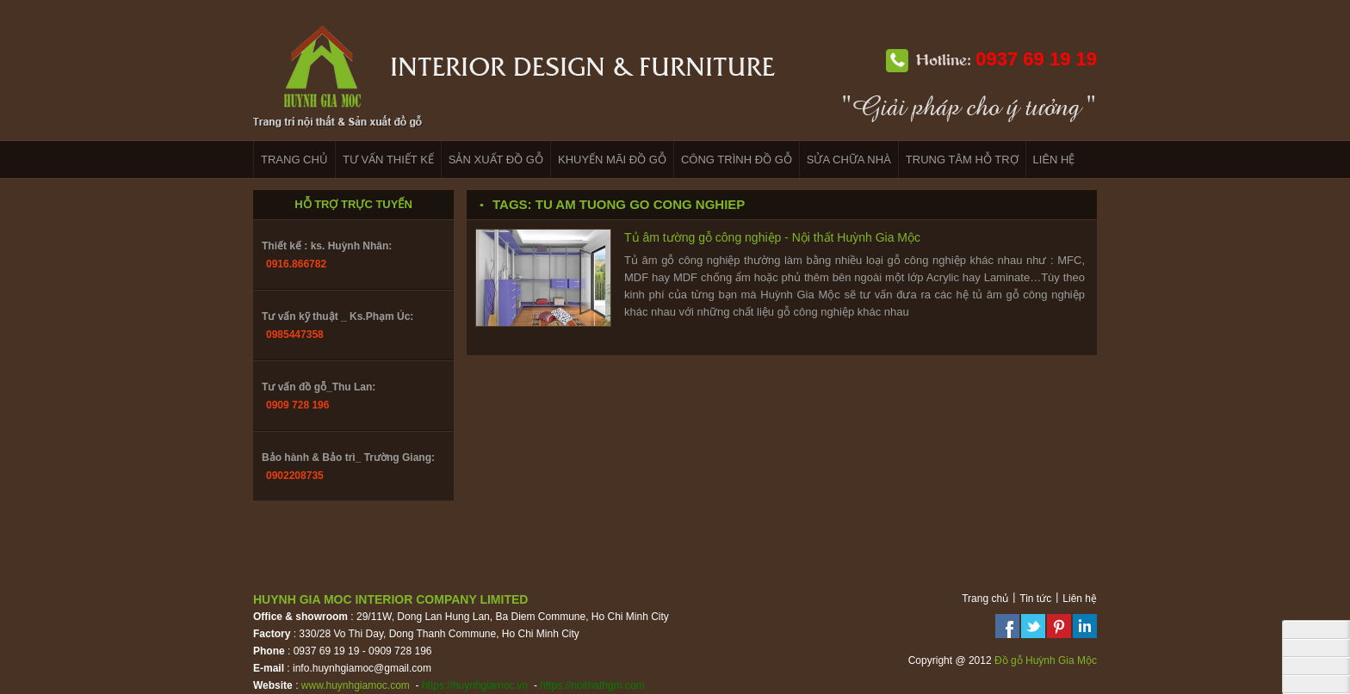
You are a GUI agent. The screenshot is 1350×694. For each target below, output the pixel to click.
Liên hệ (1079, 599)
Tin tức (1035, 599)
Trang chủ (985, 599)
